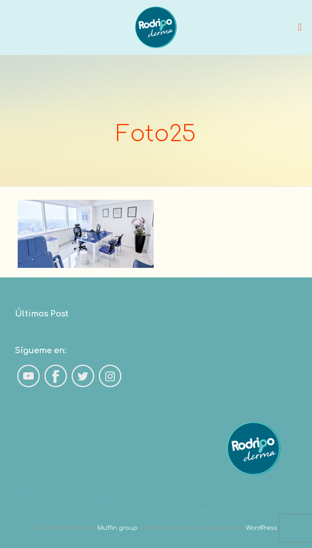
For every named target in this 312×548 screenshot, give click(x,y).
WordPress (261, 528)
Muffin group (117, 528)
